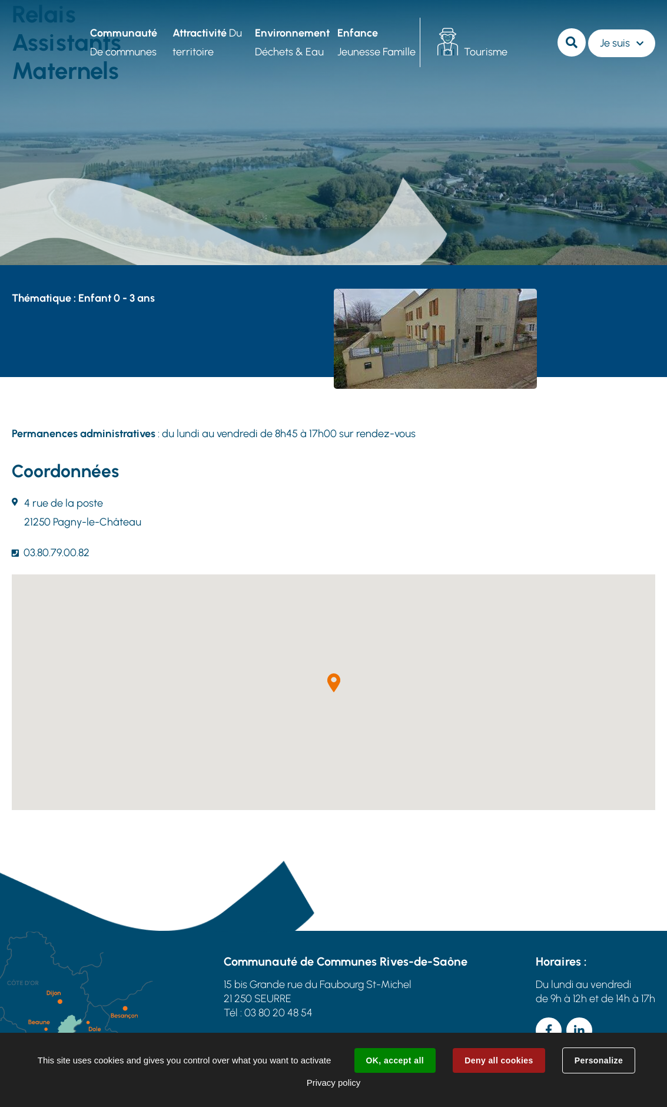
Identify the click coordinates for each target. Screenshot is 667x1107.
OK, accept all (395, 1060)
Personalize (599, 1060)
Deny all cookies (498, 1060)
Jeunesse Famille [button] (376, 42)
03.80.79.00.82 (56, 552)
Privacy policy (334, 1083)
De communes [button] (123, 42)
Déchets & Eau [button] (292, 42)
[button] (333, 682)
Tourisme (485, 51)
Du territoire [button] (207, 42)
